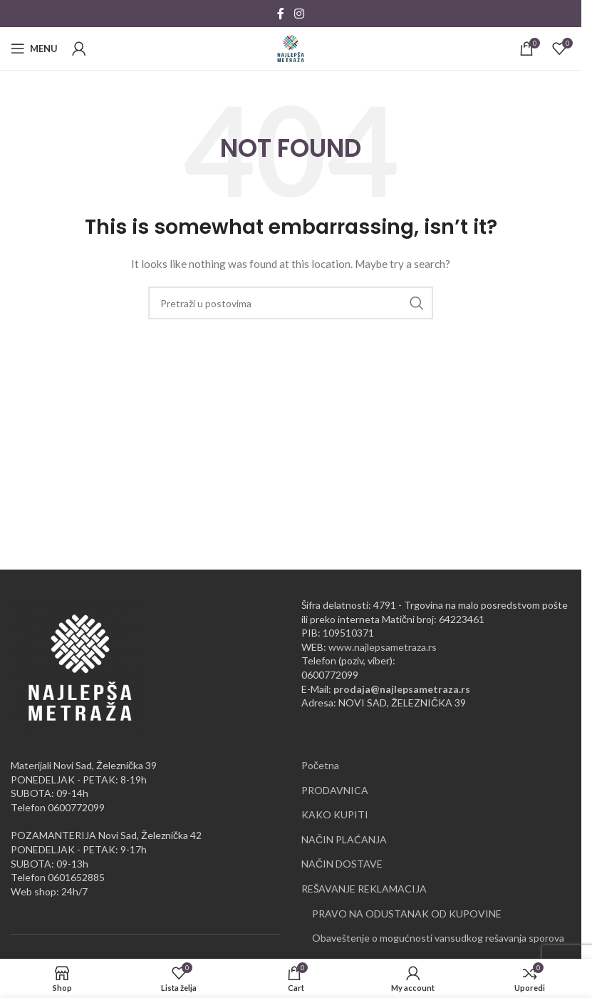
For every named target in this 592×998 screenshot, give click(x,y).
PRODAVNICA (334, 790)
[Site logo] (290, 47)
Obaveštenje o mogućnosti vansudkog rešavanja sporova (438, 938)
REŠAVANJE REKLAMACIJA (364, 889)
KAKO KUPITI (334, 814)
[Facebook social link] (280, 13)
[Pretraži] (290, 303)
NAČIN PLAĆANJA (344, 839)
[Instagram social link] (298, 13)
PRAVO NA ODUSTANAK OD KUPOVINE (407, 913)
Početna (320, 765)
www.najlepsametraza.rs (382, 647)
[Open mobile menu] (34, 48)
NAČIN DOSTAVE (342, 864)
